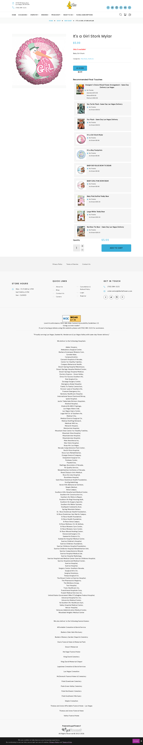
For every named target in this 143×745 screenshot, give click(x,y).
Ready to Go (68, 15)
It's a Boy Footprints (94, 150)
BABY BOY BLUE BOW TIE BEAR (99, 165)
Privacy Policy (57, 264)
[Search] (120, 14)
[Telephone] (13, 7)
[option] (39, 61)
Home (14, 15)
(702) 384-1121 (21, 7)
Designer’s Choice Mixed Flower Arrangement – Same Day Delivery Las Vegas (107, 86)
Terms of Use (67, 742)
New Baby (68, 21)
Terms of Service (72, 264)
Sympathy (34, 15)
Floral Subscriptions (84, 15)
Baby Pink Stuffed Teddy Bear (98, 196)
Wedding (44, 15)
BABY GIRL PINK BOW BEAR (98, 181)
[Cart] (125, 15)
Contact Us (86, 264)
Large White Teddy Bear (96, 212)
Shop (59, 21)
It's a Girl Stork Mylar (95, 135)
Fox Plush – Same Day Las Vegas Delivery (102, 119)
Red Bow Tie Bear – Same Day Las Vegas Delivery (105, 227)
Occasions (22, 15)
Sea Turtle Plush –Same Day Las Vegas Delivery (105, 104)
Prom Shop (55, 15)
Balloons (91, 59)
